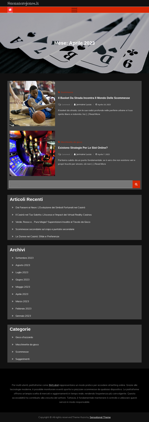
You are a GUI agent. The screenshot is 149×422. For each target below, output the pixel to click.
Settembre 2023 (25, 257)
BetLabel (54, 385)
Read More (94, 114)
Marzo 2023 (22, 301)
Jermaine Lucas (84, 104)
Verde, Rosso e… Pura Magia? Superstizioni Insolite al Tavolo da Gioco (53, 221)
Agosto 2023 (23, 265)
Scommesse (67, 92)
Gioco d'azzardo (24, 337)
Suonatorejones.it (23, 3)
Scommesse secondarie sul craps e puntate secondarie (45, 229)
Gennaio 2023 (23, 315)
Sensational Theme (100, 417)
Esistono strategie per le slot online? (83, 147)
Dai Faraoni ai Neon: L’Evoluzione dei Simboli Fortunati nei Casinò (50, 207)
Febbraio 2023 (24, 308)
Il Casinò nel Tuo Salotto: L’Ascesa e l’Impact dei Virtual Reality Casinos (54, 214)
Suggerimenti (23, 358)
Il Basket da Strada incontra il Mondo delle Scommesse (94, 97)
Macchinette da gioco (71, 142)
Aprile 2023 (22, 294)
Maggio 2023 (23, 286)
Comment (66, 104)
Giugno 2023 (23, 279)
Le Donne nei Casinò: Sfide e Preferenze (37, 236)
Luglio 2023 (22, 272)
